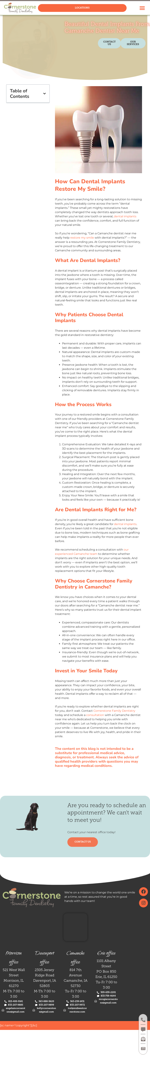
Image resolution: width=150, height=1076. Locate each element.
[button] (142, 8)
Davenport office (44, 958)
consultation (95, 715)
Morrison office (14, 958)
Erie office (106, 953)
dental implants (125, 216)
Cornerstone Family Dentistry (114, 710)
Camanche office (75, 958)
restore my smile (82, 237)
